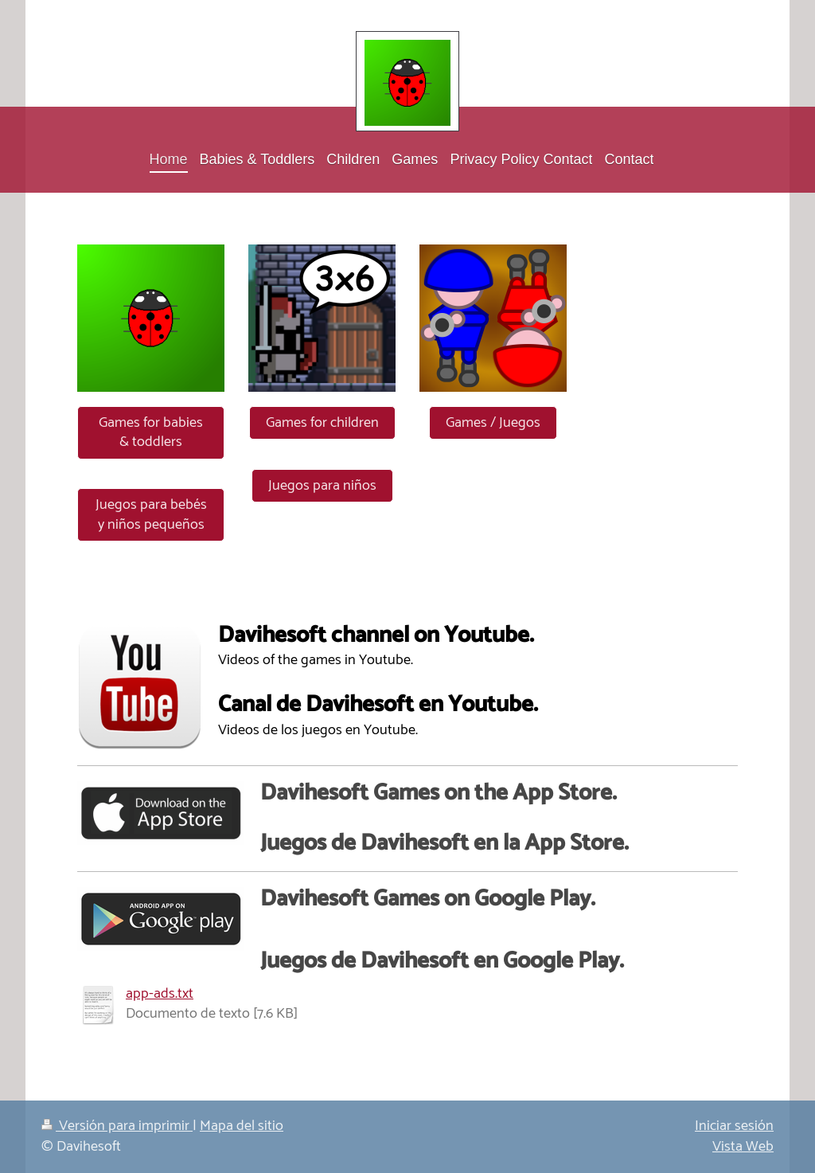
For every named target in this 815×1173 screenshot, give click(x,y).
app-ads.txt (159, 994)
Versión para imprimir (117, 1126)
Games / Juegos (493, 423)
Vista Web (743, 1147)
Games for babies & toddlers (151, 433)
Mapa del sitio (241, 1126)
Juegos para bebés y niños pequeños (151, 515)
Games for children (322, 423)
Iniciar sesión (734, 1126)
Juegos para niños (322, 486)
